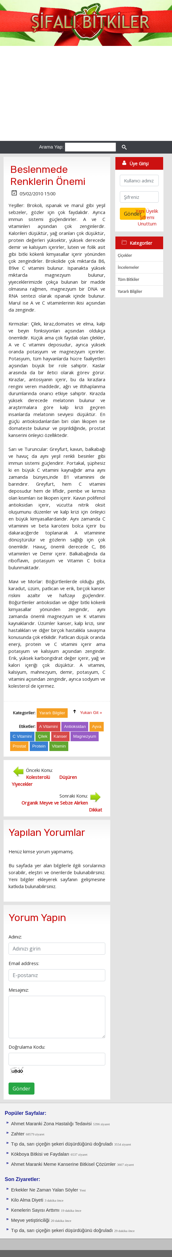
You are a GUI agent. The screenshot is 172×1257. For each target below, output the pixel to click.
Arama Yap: (51, 146)
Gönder (21, 1088)
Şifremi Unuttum (147, 220)
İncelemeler (128, 267)
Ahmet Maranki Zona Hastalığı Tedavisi (51, 1123)
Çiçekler (125, 255)
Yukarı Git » (91, 712)
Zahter (17, 1133)
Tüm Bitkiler (128, 279)
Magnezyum (84, 736)
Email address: (24, 963)
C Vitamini (22, 736)
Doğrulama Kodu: (27, 1047)
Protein (39, 746)
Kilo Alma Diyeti (27, 1200)
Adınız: (15, 936)
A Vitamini (48, 726)
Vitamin (59, 746)
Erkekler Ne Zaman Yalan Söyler (44, 1189)
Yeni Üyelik (147, 211)
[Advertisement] (86, 93)
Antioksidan (75, 726)
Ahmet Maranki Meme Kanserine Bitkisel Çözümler (63, 1164)
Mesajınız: (19, 990)
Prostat (19, 746)
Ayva (96, 726)
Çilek (42, 736)
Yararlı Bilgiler (130, 291)
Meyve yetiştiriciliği (30, 1220)
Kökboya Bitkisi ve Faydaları (40, 1154)
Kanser (60, 736)
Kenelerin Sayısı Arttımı (35, 1210)
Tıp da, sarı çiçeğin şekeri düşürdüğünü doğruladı (62, 1143)
